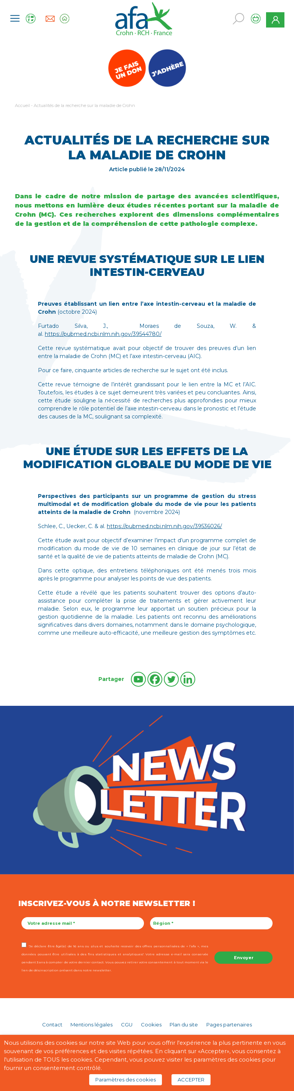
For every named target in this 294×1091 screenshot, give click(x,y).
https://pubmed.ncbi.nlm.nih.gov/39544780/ (103, 334)
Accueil (22, 105)
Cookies (151, 1024)
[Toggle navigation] (15, 18)
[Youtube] (138, 679)
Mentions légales (91, 1024)
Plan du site (184, 1024)
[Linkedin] (187, 679)
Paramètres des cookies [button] (125, 1079)
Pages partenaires (229, 1024)
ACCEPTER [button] (191, 1079)
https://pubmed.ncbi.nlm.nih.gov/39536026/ (164, 526)
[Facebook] (154, 679)
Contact (52, 1024)
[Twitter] (171, 679)
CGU (126, 1024)
